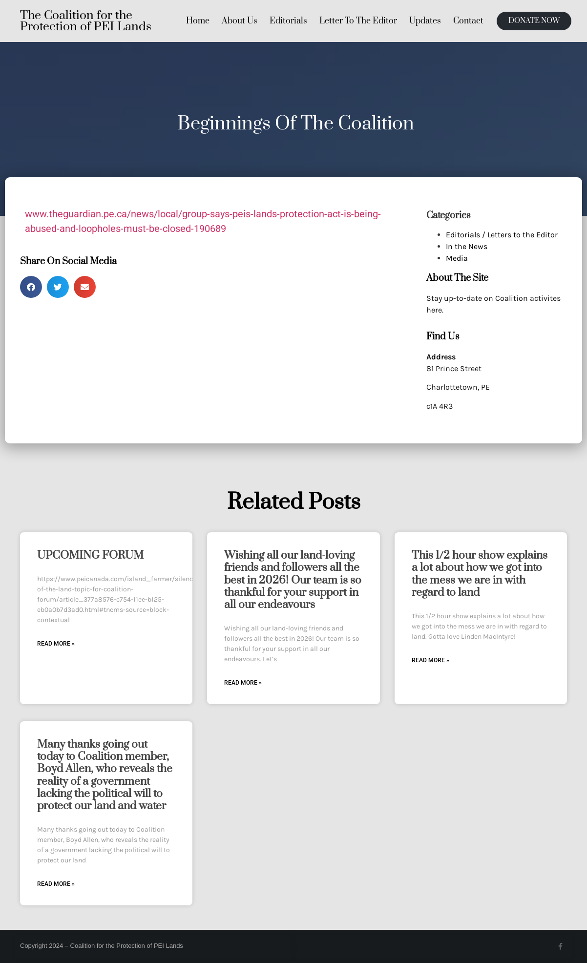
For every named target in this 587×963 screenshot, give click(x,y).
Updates (425, 21)
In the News (466, 246)
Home (198, 21)
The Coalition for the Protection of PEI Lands (85, 21)
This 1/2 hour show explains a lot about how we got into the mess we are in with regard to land (479, 574)
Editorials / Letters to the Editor (502, 234)
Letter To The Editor (358, 21)
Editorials (288, 21)
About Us (239, 21)
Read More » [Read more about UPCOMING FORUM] (56, 643)
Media (457, 258)
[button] (31, 287)
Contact (468, 21)
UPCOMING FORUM (90, 555)
